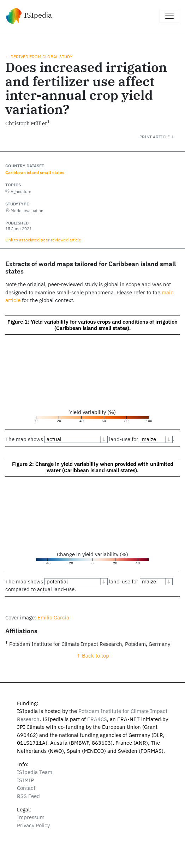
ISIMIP (25, 780)
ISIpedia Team (34, 772)
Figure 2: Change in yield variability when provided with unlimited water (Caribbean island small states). (92, 467)
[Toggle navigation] (169, 16)
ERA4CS (97, 719)
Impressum (30, 817)
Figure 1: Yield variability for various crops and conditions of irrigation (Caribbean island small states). (92, 324)
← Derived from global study (38, 56)
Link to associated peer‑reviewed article (43, 239)
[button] (162, 136)
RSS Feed (28, 796)
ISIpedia (29, 15)
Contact (26, 788)
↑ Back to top (92, 655)
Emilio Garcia (53, 617)
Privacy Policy (33, 825)
